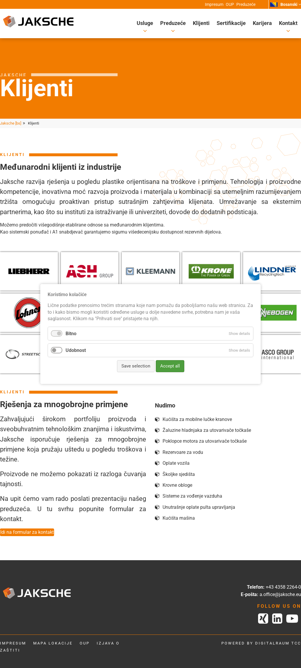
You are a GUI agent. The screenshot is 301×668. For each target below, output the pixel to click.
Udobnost (76, 350)
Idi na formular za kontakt (27, 532)
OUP (85, 643)
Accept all (170, 366)
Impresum (13, 643)
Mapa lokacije (53, 643)
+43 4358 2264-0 (283, 587)
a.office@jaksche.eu (280, 594)
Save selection (135, 366)
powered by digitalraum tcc (261, 643)
